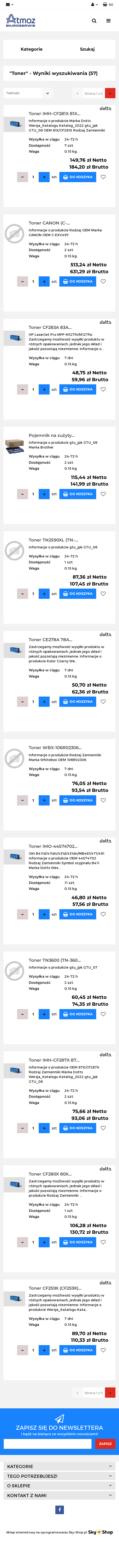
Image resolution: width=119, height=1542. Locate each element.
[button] (107, 4)
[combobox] (28, 93)
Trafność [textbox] (12, 93)
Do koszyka (78, 177)
